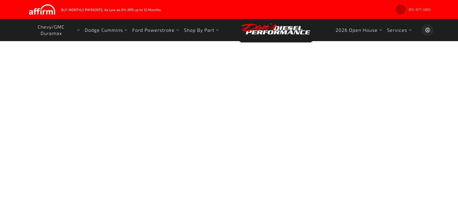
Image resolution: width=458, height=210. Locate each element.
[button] (53, 30)
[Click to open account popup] (427, 30)
